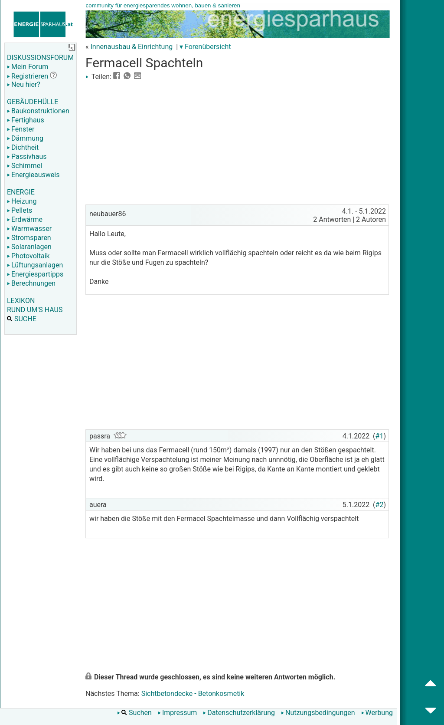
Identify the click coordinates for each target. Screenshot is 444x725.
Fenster (20, 129)
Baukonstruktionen (38, 111)
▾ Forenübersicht (205, 47)
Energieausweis (33, 175)
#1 (379, 436)
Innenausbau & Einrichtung (131, 47)
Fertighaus (25, 120)
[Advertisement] (237, 141)
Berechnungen (31, 283)
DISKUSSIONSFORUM (40, 57)
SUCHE (21, 319)
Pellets (19, 210)
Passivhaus (26, 156)
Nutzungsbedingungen (318, 713)
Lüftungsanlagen (35, 265)
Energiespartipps (35, 274)
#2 (379, 505)
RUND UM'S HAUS (34, 310)
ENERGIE (21, 192)
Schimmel (24, 165)
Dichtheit (23, 147)
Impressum (177, 713)
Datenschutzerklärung (239, 713)
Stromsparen (29, 238)
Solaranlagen (29, 247)
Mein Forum (27, 67)
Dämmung (25, 138)
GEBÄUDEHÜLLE (32, 102)
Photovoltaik (28, 256)
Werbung (377, 713)
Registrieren (27, 76)
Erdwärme (24, 219)
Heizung (21, 201)
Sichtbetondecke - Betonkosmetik (193, 693)
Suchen (134, 713)
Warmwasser (29, 228)
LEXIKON (21, 301)
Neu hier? (23, 84)
